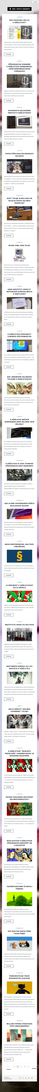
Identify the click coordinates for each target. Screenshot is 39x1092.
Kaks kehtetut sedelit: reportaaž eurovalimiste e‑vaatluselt (19, 291)
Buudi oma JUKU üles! (19, 245)
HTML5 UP (29, 1086)
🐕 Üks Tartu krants (19, 9)
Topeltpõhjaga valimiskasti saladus (19, 155)
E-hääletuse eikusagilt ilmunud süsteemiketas (19, 335)
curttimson (23, 1087)
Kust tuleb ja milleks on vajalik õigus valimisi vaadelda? (19, 200)
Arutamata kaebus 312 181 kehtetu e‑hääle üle (19, 667)
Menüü (35, 1)
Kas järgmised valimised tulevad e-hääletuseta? (19, 378)
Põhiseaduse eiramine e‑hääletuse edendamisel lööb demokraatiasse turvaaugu (19, 67)
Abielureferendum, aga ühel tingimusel (19, 545)
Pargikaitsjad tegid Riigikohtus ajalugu (19, 977)
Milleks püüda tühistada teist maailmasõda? (19, 1025)
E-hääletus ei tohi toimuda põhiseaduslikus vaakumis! (19, 464)
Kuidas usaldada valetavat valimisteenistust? (19, 798)
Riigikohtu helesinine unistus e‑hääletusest (19, 111)
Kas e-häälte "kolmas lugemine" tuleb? (19, 710)
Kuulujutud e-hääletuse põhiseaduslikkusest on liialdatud (19, 843)
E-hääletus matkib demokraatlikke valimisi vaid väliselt (19, 421)
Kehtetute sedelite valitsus (19, 625)
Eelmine (8, 1066)
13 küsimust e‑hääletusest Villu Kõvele (19, 586)
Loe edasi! (8, 54)
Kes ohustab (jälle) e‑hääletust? (19, 21)
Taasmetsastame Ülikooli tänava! (19, 887)
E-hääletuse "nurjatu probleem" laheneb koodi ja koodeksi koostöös (19, 753)
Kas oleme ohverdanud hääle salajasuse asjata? (19, 504)
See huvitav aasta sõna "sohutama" (19, 932)
